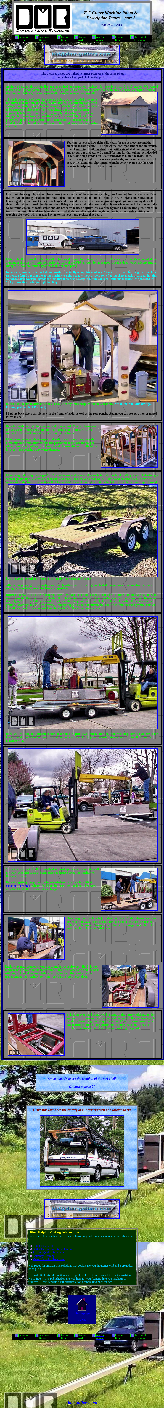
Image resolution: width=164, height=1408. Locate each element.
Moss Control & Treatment (49, 1259)
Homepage (82, 1313)
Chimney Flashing (44, 1255)
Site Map (82, 1320)
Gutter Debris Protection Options (52, 1249)
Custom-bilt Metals (18, 885)
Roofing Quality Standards (49, 1252)
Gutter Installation (43, 1245)
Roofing (55, 1232)
